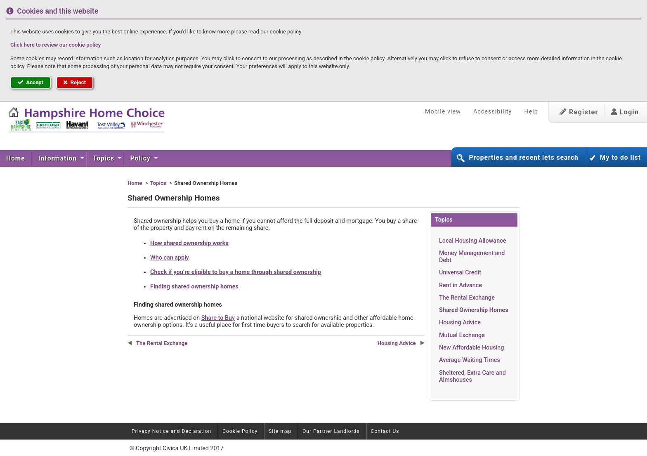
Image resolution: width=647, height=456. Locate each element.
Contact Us (385, 431)
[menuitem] (16, 158)
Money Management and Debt (472, 257)
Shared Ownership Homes (473, 310)
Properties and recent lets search (523, 157)
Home (15, 158)
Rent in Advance (460, 285)
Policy (141, 158)
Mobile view (443, 111)
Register (579, 112)
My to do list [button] (620, 157)
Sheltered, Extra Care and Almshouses (472, 376)
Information (58, 158)
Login (625, 112)
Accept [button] (30, 82)
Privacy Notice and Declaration (171, 431)
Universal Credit (460, 272)
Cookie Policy (239, 431)
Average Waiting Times (469, 360)
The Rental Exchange (467, 297)
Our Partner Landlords (330, 431)
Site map (280, 431)
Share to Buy (218, 317)
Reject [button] (75, 82)
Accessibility (492, 111)
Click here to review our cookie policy (55, 45)
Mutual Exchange (462, 335)
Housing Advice (460, 322)
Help (531, 111)
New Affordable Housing (471, 347)
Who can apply (169, 257)
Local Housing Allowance (472, 240)
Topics (104, 158)
